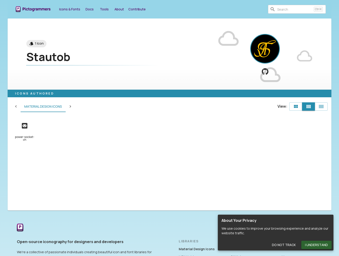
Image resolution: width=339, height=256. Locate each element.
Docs (89, 9)
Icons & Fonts (69, 9)
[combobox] (294, 9)
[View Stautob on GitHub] (265, 71)
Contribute (137, 9)
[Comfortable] (308, 106)
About (119, 9)
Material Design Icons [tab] (33, 106)
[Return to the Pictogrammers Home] (20, 228)
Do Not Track (284, 245)
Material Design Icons (197, 249)
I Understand (316, 245)
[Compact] (321, 106)
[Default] (295, 106)
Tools (104, 9)
